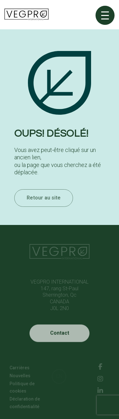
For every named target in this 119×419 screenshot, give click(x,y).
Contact (59, 338)
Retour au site (44, 204)
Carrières (20, 368)
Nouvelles (20, 376)
